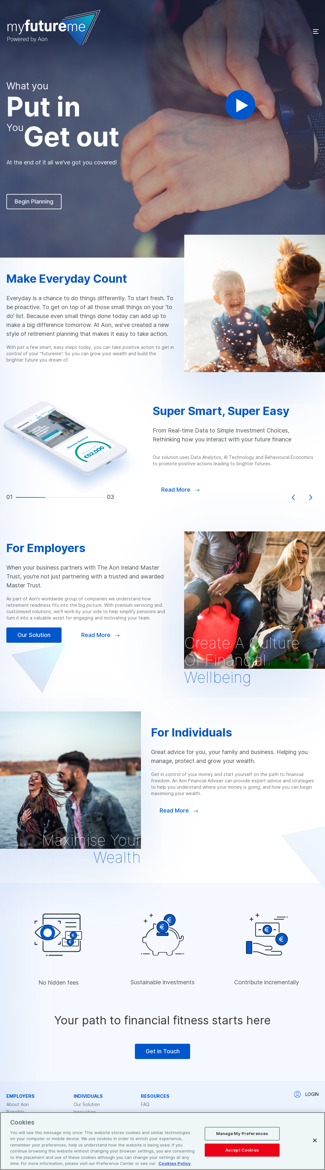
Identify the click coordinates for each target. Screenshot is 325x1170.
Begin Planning (34, 201)
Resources (155, 1096)
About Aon (17, 1104)
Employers (20, 1096)
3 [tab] (90, 497)
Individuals (88, 1096)
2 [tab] (60, 497)
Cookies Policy (174, 1163)
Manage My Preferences (242, 1133)
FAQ (145, 1104)
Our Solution (33, 635)
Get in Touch (163, 1051)
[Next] (311, 497)
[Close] (315, 1140)
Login (306, 1094)
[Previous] (293, 497)
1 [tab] (30, 497)
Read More (100, 635)
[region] (162, 1141)
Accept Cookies (242, 1149)
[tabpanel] (162, 447)
